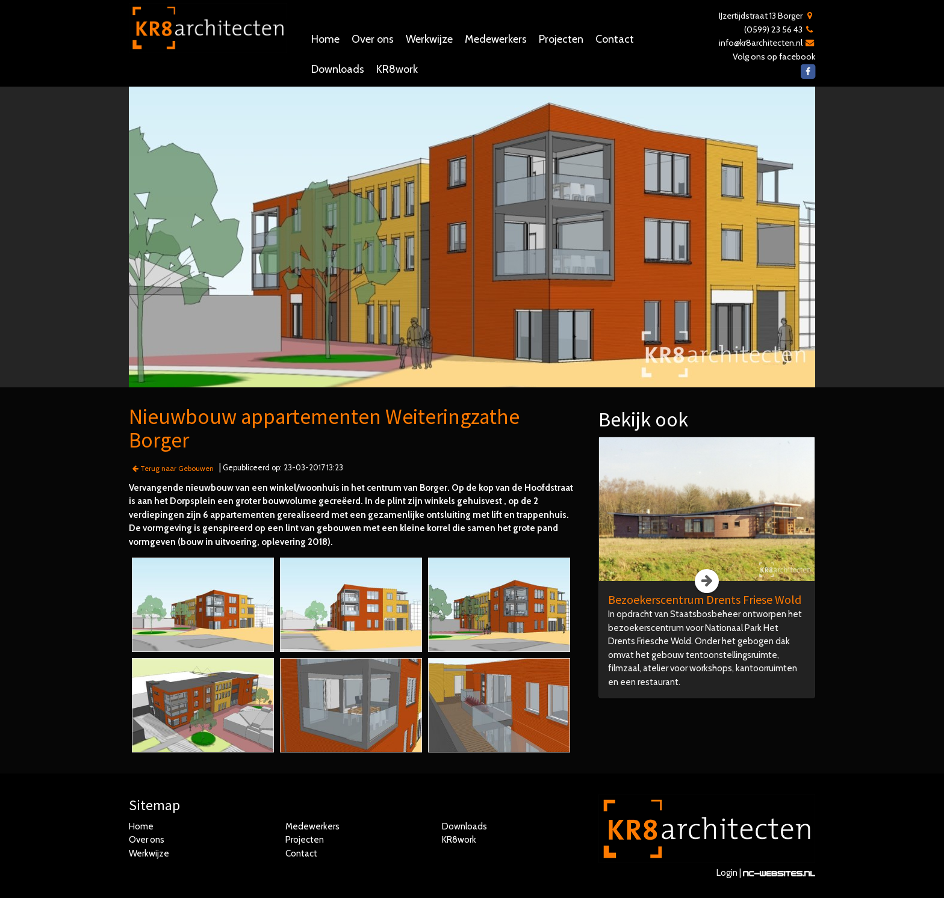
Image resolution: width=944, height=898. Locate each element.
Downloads (337, 69)
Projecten (561, 39)
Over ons (373, 39)
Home (325, 39)
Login (727, 872)
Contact (614, 39)
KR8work (397, 69)
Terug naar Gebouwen (173, 468)
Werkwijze (429, 39)
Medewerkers (496, 39)
